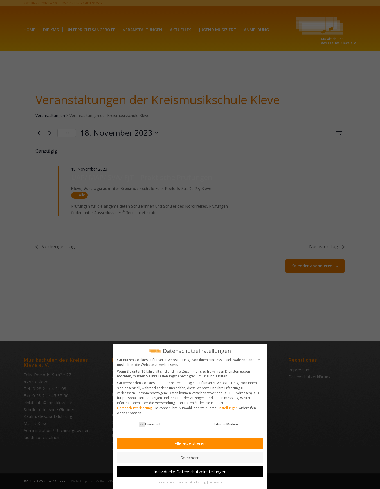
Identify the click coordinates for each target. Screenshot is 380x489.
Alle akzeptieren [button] (190, 443)
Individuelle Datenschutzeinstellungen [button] (190, 471)
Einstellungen (227, 408)
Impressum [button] (216, 482)
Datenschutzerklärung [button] (192, 482)
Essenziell (149, 424)
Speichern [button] (190, 457)
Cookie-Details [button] (166, 482)
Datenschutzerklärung (134, 408)
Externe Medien (223, 424)
